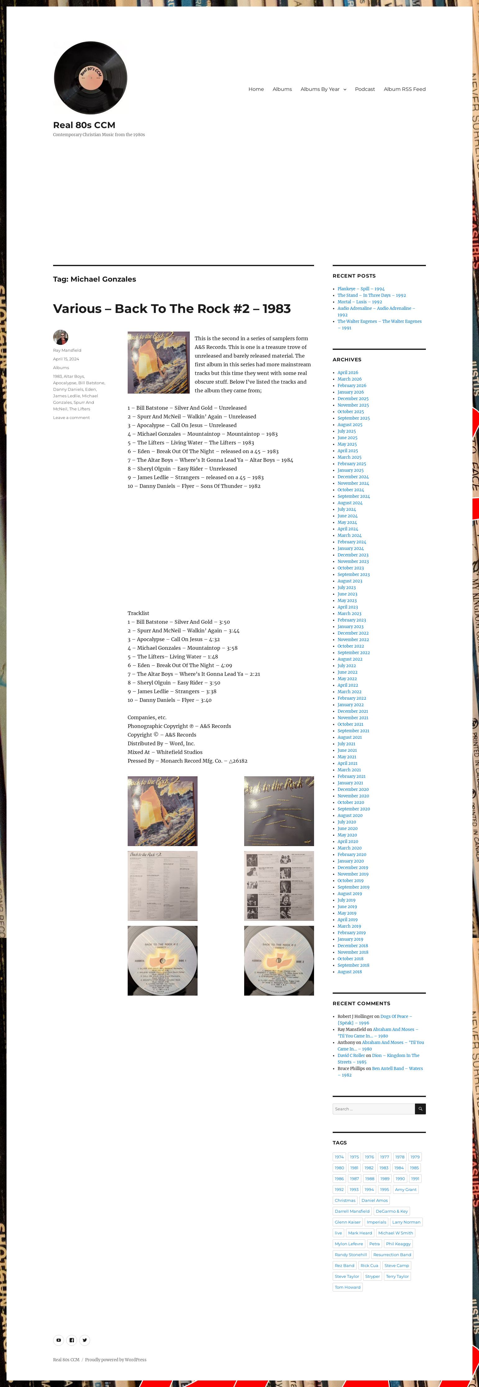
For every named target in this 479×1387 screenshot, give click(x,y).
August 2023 (350, 581)
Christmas (345, 1200)
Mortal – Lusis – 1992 (360, 302)
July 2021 (346, 744)
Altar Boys (74, 376)
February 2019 (352, 932)
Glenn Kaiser (348, 1222)
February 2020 (352, 854)
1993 (354, 1189)
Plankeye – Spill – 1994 (361, 289)
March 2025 (350, 457)
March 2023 (349, 613)
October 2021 (350, 724)
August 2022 (350, 659)
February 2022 (352, 698)
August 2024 (350, 503)
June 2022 (348, 672)
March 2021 (349, 770)
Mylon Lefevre (349, 1243)
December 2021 (353, 711)
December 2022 (353, 633)
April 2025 (348, 450)
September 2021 (353, 731)
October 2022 (351, 646)
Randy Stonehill (351, 1254)
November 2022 (353, 639)
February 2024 (352, 542)
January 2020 (351, 861)
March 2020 (350, 848)
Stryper (372, 1276)
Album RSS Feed (405, 89)
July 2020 (347, 822)
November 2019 (353, 874)
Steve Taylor (347, 1276)
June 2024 (348, 516)
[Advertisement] (239, 219)
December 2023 (353, 555)
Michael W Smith (395, 1232)
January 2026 (351, 392)
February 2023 (352, 620)
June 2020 (348, 828)
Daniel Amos (375, 1200)
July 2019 (347, 900)
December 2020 (353, 789)
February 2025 (352, 463)
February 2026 (352, 385)
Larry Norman (406, 1222)
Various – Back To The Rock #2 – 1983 (172, 308)
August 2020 (350, 815)
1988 (369, 1178)
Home (256, 89)
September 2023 (354, 574)
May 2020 (347, 835)
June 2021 (347, 750)
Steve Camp (397, 1265)
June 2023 (347, 594)
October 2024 (351, 490)
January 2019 (350, 939)
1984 (399, 1167)
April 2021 (348, 763)
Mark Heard (360, 1232)
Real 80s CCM (84, 125)
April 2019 (348, 919)
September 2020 (354, 809)
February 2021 (352, 776)
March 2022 (350, 691)
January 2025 (351, 470)
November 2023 (353, 561)
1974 (339, 1156)
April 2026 (348, 372)
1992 (339, 1189)
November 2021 (353, 717)
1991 (415, 1178)
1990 (400, 1178)
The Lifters (79, 408)
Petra (374, 1243)
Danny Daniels (68, 389)
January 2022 (351, 704)
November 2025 (353, 405)
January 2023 (350, 626)
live (338, 1232)
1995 (384, 1189)
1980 (339, 1167)
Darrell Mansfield (352, 1211)
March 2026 (350, 379)
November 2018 (353, 952)
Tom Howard (348, 1287)
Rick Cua (369, 1265)
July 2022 (347, 665)
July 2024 (347, 509)
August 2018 (350, 971)
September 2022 (354, 652)
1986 (339, 1178)
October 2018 (350, 958)
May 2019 (347, 913)
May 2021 (347, 757)
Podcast (365, 89)
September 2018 (353, 965)
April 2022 (348, 685)
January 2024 (351, 548)
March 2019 (349, 926)
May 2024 (347, 522)
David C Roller (351, 1055)
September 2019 (354, 887)
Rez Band (344, 1265)
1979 (415, 1156)
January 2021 (350, 783)
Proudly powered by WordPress (116, 1359)
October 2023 (351, 568)
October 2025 (351, 411)
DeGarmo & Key (392, 1211)
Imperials (376, 1222)
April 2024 (348, 529)
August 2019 (350, 893)
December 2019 (353, 867)
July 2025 (347, 431)
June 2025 (348, 437)
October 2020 (351, 802)
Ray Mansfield (67, 350)
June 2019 (347, 906)
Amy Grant (406, 1189)
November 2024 (353, 483)
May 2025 (347, 444)
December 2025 (353, 398)
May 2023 (347, 600)
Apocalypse (64, 382)
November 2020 (353, 796)
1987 (354, 1178)
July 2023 (347, 587)
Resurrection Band (392, 1254)
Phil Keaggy (398, 1243)
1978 (399, 1156)
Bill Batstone (91, 382)
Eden (90, 389)
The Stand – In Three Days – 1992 (372, 295)
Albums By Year (320, 89)
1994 (369, 1189)
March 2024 (350, 535)
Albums (282, 89)
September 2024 (354, 496)
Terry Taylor (397, 1276)
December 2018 (353, 945)
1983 (57, 376)
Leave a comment (71, 417)
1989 (385, 1178)
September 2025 (354, 418)
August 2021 (350, 737)
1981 (354, 1167)
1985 (414, 1167)
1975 (354, 1156)
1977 (384, 1156)
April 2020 (348, 841)
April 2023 (348, 607)
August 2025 (350, 424)
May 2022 (347, 678)
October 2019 (351, 880)
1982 (369, 1167)
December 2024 (353, 476)
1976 (369, 1156)
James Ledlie (66, 395)
